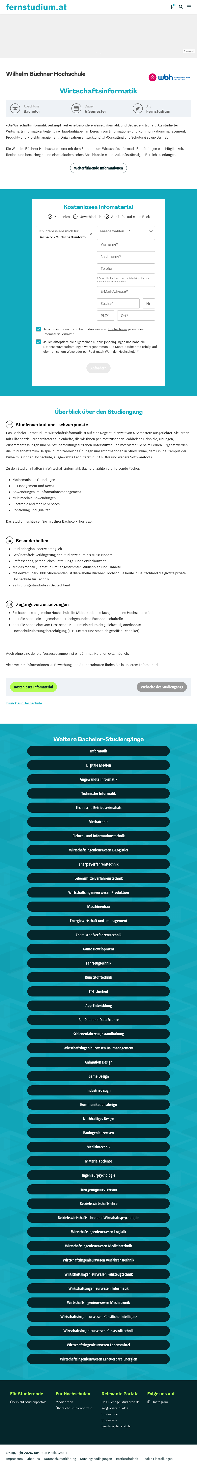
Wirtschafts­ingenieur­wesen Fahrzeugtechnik (98, 1274)
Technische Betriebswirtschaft (98, 807)
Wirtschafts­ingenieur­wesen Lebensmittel (98, 1345)
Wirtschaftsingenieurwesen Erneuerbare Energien (98, 1359)
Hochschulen (117, 329)
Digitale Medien (98, 765)
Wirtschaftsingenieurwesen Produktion (98, 892)
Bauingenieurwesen (98, 1132)
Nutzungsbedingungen (109, 342)
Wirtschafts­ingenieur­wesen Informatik (98, 1288)
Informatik (98, 751)
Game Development (98, 949)
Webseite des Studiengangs (162, 687)
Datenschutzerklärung (60, 1459)
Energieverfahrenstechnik (98, 864)
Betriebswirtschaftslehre (98, 1203)
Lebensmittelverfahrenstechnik (99, 878)
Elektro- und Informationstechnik (99, 836)
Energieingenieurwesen (98, 1189)
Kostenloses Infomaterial (33, 687)
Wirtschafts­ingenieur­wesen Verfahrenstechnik (98, 1260)
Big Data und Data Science (99, 1019)
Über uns (33, 1459)
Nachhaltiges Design (98, 1118)
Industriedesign (98, 1090)
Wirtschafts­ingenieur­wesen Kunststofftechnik (98, 1330)
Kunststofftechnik (98, 977)
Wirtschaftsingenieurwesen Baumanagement (98, 1048)
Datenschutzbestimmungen (63, 347)
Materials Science (98, 1161)
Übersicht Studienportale (28, 1402)
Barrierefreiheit (127, 1459)
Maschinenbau (98, 906)
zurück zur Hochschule (24, 703)
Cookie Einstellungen (157, 1459)
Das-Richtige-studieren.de (121, 1402)
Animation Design (98, 1062)
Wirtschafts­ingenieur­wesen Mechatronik (98, 1302)
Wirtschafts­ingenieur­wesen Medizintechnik (98, 1246)
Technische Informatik (98, 793)
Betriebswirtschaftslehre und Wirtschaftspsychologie (98, 1217)
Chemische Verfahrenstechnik (98, 934)
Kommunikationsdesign (98, 1104)
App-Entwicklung (98, 1005)
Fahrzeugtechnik (98, 963)
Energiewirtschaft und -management (98, 920)
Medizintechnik (98, 1147)
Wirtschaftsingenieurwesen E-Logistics (98, 850)
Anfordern (98, 368)
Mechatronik (98, 821)
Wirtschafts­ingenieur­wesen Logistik (98, 1231)
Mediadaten (64, 1402)
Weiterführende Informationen (98, 168)
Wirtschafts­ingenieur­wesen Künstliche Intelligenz (98, 1316)
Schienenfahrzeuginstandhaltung (98, 1033)
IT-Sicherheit (98, 991)
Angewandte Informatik (98, 779)
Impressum (14, 1459)
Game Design (98, 1076)
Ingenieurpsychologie (98, 1175)
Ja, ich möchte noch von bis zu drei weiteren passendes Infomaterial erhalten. (93, 331)
